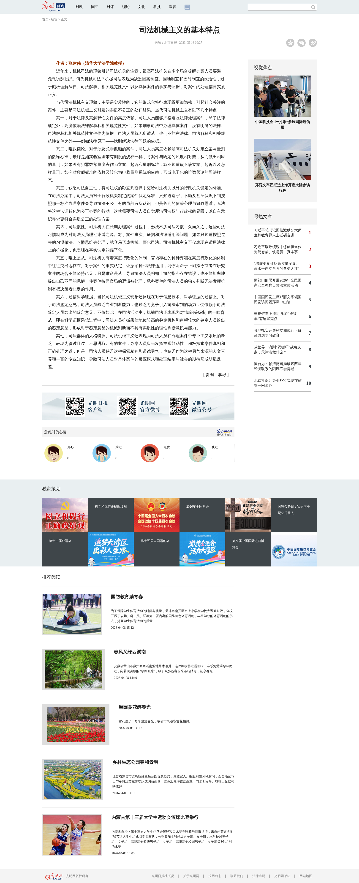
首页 (45, 19)
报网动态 (214, 876)
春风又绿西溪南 (125, 651)
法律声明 (258, 876)
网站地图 (305, 876)
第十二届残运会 (60, 541)
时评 (110, 7)
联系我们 (236, 876)
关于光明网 (191, 876)
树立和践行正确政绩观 (111, 506)
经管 (54, 19)
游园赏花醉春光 (125, 707)
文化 (141, 7)
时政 (79, 7)
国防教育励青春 (125, 596)
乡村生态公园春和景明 (132, 762)
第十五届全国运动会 (155, 541)
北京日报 (170, 42)
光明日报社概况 (163, 876)
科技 (157, 7)
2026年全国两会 (197, 506)
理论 (126, 7)
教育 (172, 7)
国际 (94, 7)
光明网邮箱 (282, 876)
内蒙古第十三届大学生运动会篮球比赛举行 (152, 817)
